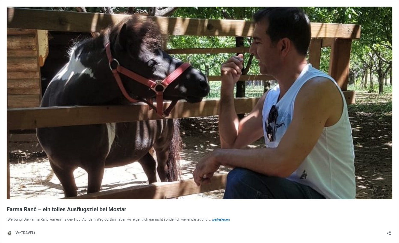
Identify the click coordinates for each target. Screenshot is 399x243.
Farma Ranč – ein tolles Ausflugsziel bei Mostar (66, 209)
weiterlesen (221, 219)
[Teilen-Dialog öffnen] (388, 232)
